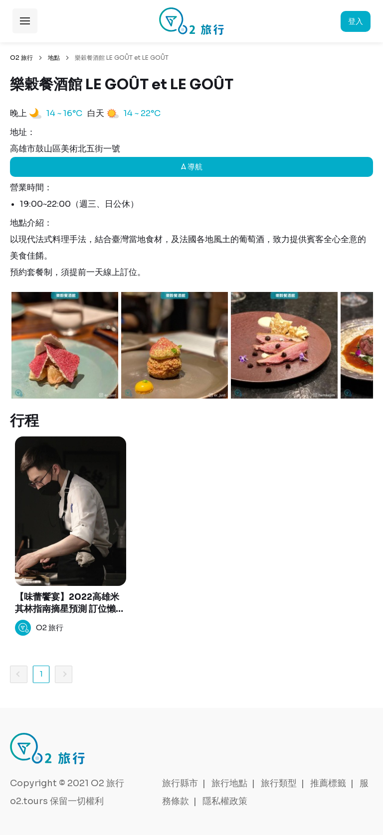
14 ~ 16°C (64, 113)
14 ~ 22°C (142, 113)
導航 (191, 166)
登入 (355, 21)
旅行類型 (279, 783)
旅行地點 (229, 783)
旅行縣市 (180, 783)
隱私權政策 (224, 801)
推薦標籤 (328, 783)
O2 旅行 (21, 57)
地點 (54, 57)
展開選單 (25, 20)
